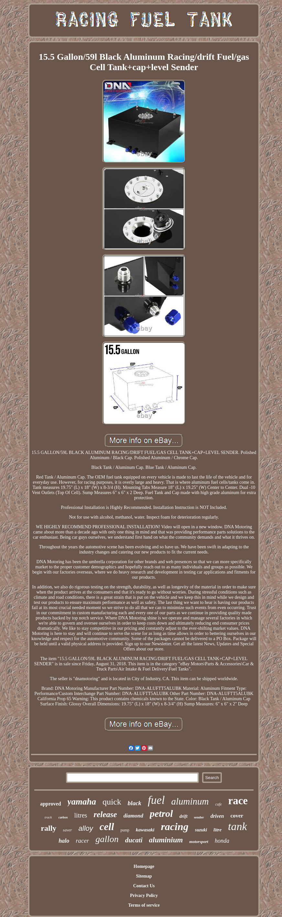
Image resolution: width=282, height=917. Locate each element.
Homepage (144, 866)
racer (82, 840)
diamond (133, 816)
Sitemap (144, 876)
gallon (107, 839)
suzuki (201, 829)
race (238, 800)
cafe (218, 804)
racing (174, 826)
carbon (63, 817)
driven (217, 816)
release (105, 814)
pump (125, 830)
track (48, 817)
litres (80, 815)
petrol (161, 813)
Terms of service (143, 905)
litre (217, 829)
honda (222, 841)
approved (50, 803)
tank (237, 826)
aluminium (166, 840)
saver (67, 829)
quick (112, 801)
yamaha (82, 801)
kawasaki (145, 829)
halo (64, 841)
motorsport (198, 841)
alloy (86, 828)
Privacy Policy (144, 895)
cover (237, 816)
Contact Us (144, 885)
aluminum (190, 801)
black (134, 803)
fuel (156, 800)
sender (199, 817)
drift (183, 816)
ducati (134, 840)
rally (48, 828)
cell (107, 826)
